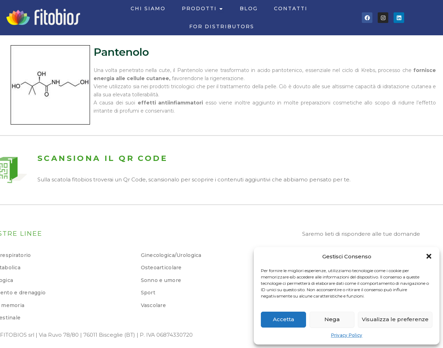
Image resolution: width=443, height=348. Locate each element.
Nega (332, 319)
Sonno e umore (161, 280)
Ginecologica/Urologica (171, 255)
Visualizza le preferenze (395, 319)
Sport (148, 292)
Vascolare (153, 305)
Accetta (283, 319)
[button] (428, 256)
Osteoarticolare (161, 267)
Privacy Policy (347, 335)
